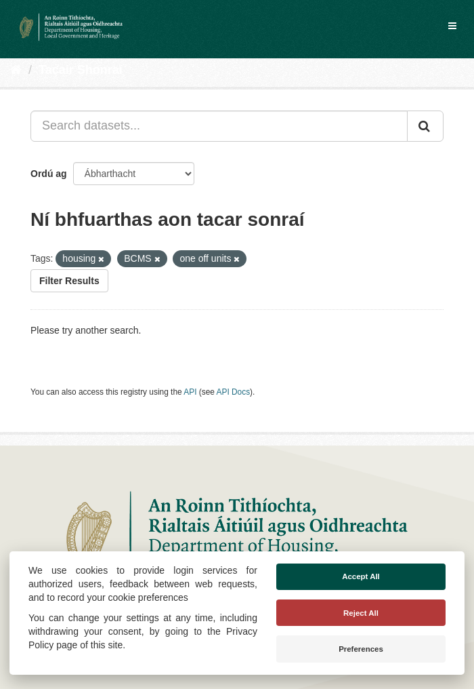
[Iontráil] (425, 126)
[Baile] (16, 70)
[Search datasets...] (219, 126)
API (190, 392)
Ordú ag (48, 173)
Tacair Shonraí (81, 70)
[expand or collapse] (452, 25)
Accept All (361, 576)
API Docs (234, 392)
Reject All (361, 613)
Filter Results (69, 280)
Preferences (361, 649)
